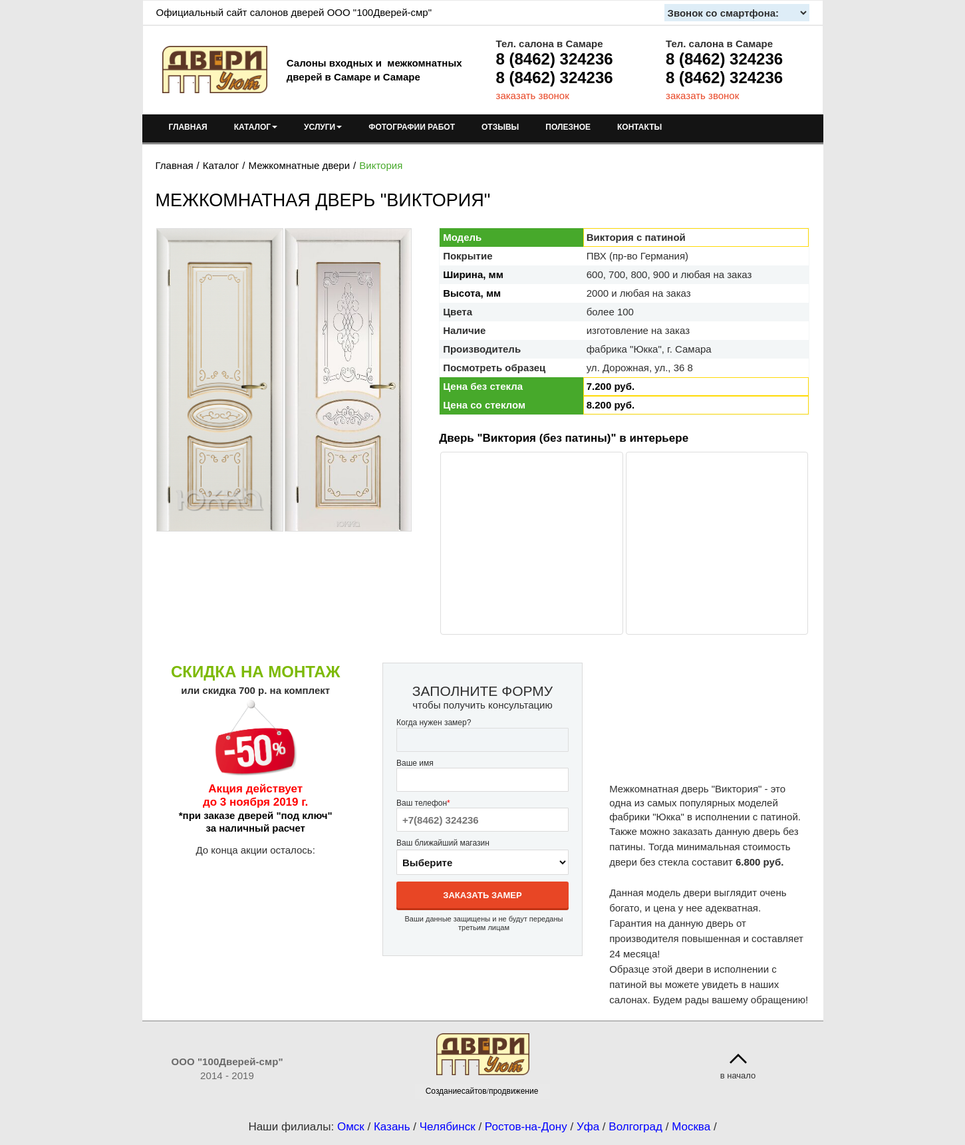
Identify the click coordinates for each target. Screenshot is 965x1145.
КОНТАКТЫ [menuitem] (639, 127)
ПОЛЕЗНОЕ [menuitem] (568, 127)
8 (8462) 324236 (554, 59)
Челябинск (448, 1126)
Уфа (588, 1126)
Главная (175, 165)
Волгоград (635, 1126)
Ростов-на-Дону (526, 1126)
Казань (392, 1126)
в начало (738, 1075)
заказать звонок (532, 95)
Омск (350, 1126)
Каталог (221, 165)
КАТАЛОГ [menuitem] (255, 127)
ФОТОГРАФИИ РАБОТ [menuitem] (411, 127)
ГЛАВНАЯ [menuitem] (188, 127)
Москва (691, 1126)
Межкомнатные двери (299, 165)
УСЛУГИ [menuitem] (323, 127)
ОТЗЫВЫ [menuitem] (500, 127)
